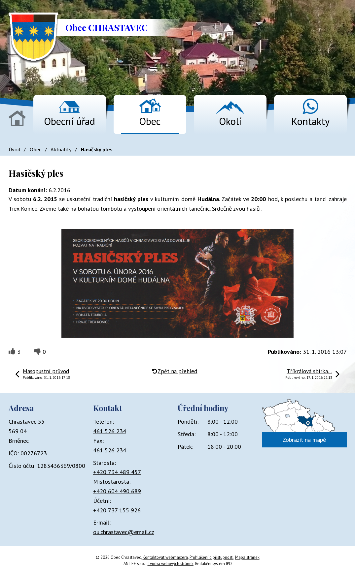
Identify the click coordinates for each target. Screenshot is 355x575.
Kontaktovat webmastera (165, 557)
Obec (149, 121)
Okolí (230, 121)
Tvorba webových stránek (171, 563)
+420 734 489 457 (117, 472)
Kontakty (310, 121)
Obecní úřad (69, 121)
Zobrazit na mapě (304, 439)
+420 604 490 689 (117, 491)
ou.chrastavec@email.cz (123, 532)
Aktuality (61, 149)
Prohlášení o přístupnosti (211, 557)
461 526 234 (109, 431)
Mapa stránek (247, 557)
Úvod (17, 118)
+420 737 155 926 (117, 510)
